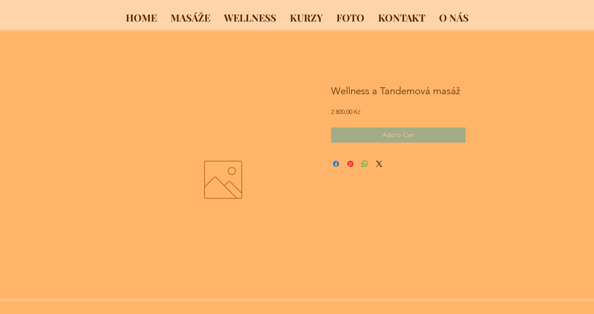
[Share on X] (379, 163)
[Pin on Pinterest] (350, 163)
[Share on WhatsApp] (364, 163)
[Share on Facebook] (336, 163)
